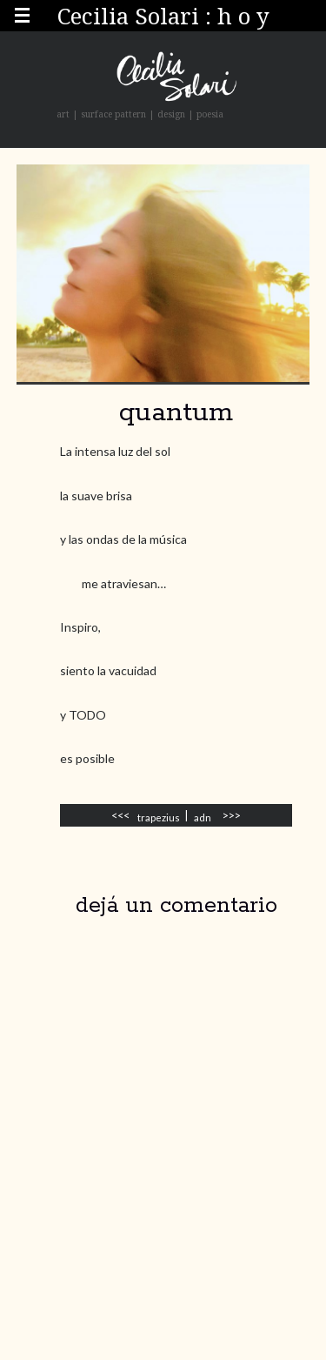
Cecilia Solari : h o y (163, 15)
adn (202, 817)
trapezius (158, 817)
